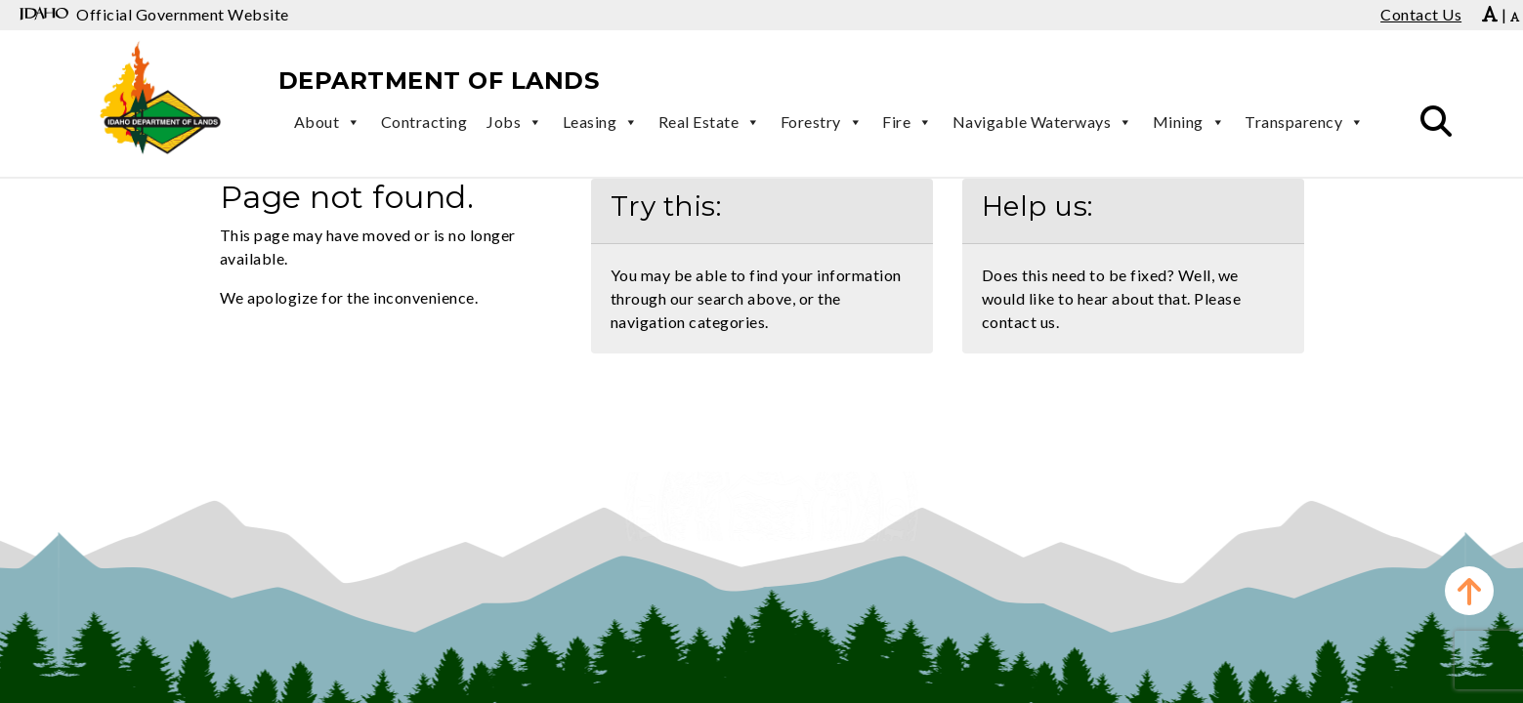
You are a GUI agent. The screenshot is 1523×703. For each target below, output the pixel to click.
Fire (907, 122)
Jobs (515, 122)
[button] (1436, 122)
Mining (1189, 122)
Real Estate (709, 122)
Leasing (601, 122)
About (327, 122)
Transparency (1305, 122)
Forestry (822, 122)
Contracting (424, 121)
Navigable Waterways (1042, 122)
